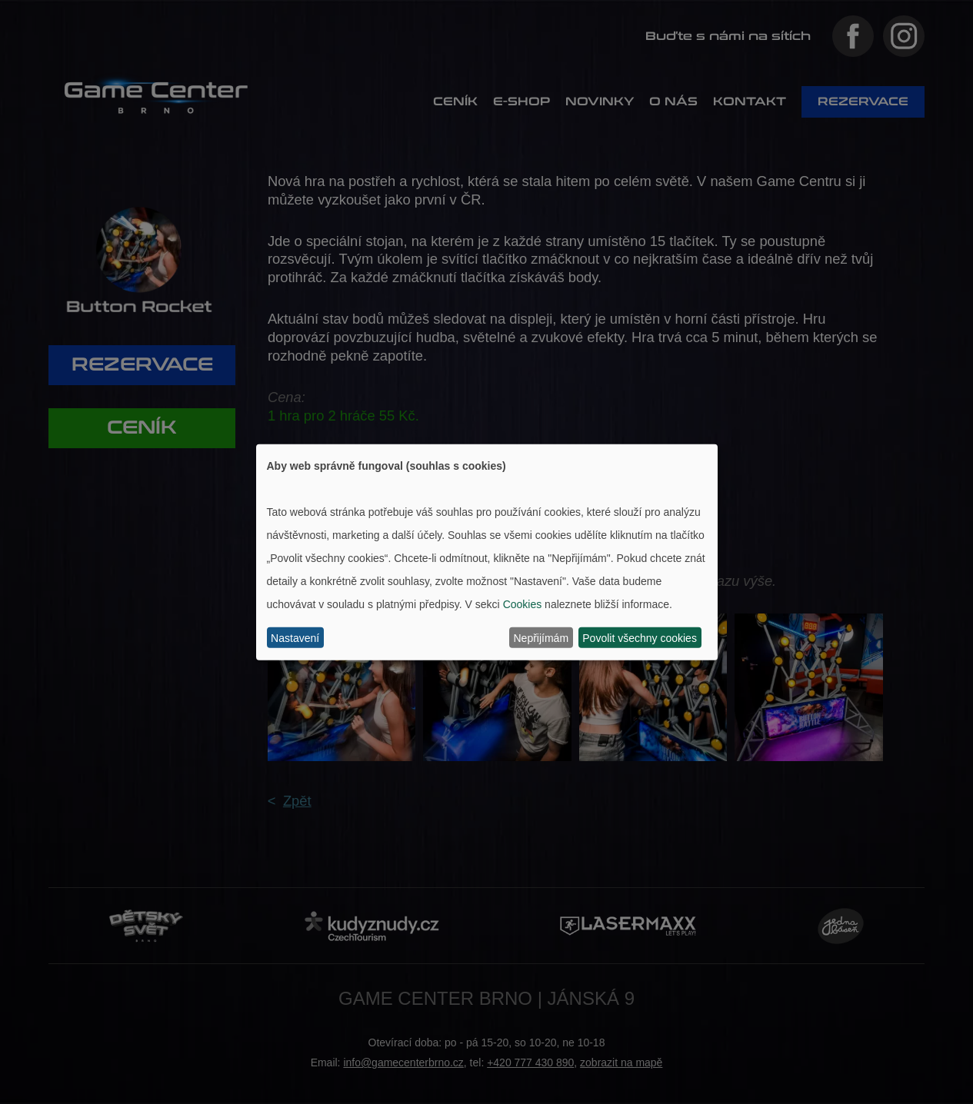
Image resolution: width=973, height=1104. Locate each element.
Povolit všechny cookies (639, 637)
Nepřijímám (541, 637)
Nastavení (295, 637)
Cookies (522, 603)
